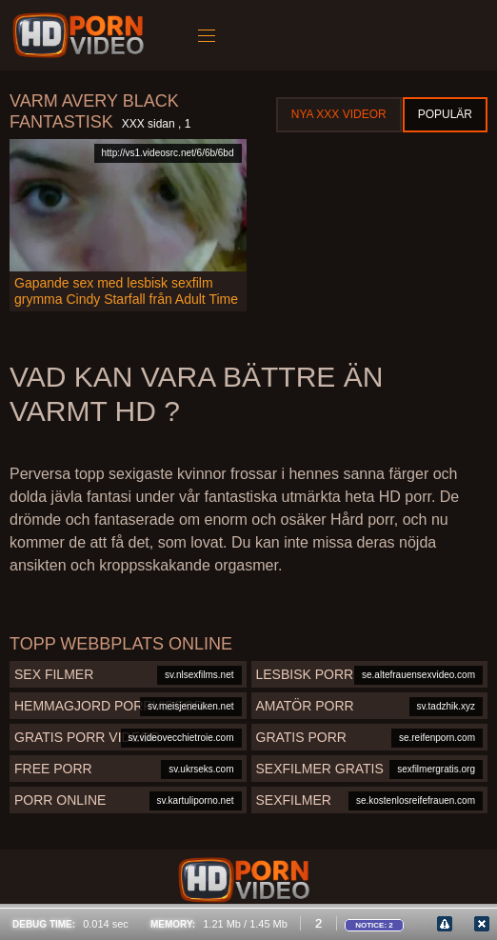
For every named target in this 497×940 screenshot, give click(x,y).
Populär (445, 114)
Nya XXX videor (339, 114)
